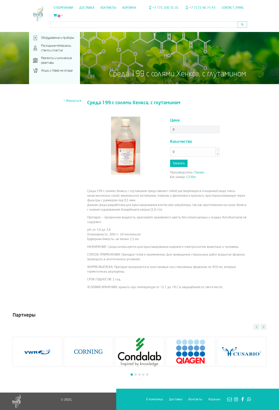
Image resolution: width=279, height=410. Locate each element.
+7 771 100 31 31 (163, 7)
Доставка (86, 7)
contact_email (233, 7)
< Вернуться (72, 100)
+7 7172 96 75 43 (200, 7)
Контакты (108, 7)
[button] (263, 327)
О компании (63, 7)
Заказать (179, 163)
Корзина (129, 7)
